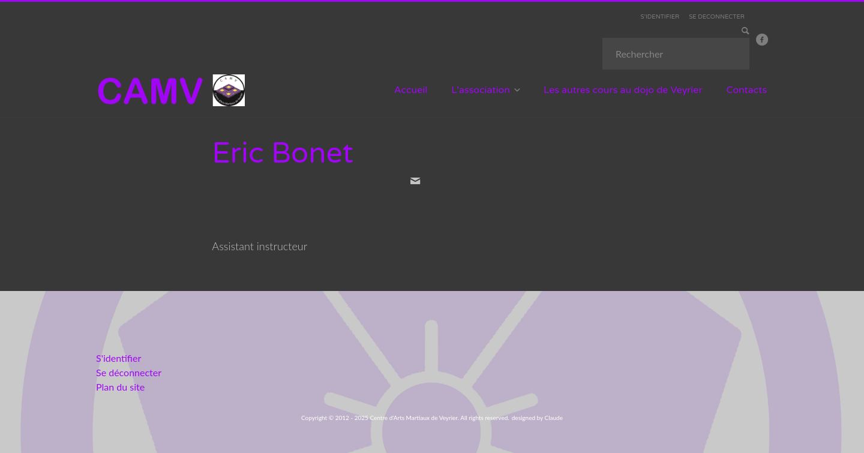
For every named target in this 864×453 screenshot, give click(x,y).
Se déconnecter (128, 372)
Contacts (747, 90)
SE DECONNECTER (717, 16)
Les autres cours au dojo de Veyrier (623, 90)
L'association (480, 90)
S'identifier (118, 358)
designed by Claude (537, 417)
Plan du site (120, 386)
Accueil (411, 90)
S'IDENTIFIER (660, 16)
